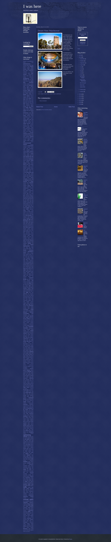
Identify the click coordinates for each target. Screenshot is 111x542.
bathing (28, 91)
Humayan (24, 251)
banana (28, 89)
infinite (24, 262)
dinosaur (32, 167)
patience (32, 358)
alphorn (27, 70)
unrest (31, 496)
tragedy (29, 487)
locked (29, 297)
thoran (30, 478)
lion (26, 295)
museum (25, 333)
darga (30, 157)
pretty (28, 384)
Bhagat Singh (25, 98)
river (30, 405)
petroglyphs (25, 367)
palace (27, 353)
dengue (29, 163)
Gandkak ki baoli (29, 218)
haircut (32, 232)
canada (29, 116)
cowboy (24, 151)
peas (27, 362)
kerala (24, 279)
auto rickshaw (28, 82)
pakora (24, 353)
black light (31, 101)
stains (30, 452)
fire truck (31, 199)
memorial (25, 314)
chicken (24, 129)
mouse (24, 329)
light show (31, 292)
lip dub (28, 295)
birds (24, 99)
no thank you (30, 343)
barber (32, 90)
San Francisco (29, 413)
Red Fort (27, 400)
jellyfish (28, 272)
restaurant (25, 404)
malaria (27, 304)
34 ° (83, 127)
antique (24, 75)
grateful (24, 230)
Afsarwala (24, 65)
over (32, 350)
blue (26, 102)
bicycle (30, 98)
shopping (31, 432)
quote (24, 392)
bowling (24, 106)
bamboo (24, 89)
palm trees (31, 353)
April (81, 72)
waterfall (24, 514)
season (29, 421)
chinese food (31, 131)
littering (32, 295)
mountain (25, 328)
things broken (25, 478)
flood (32, 206)
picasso (32, 370)
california (28, 115)
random (24, 397)
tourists (25, 484)
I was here (32, 6)
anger (32, 73)
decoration (31, 159)
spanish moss (26, 447)
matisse (27, 310)
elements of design (28, 181)
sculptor (28, 420)
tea (27, 472)
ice (27, 255)
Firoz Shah (29, 201)
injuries (27, 262)
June (81, 68)
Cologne (31, 140)
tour (32, 482)
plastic (24, 376)
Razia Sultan (31, 399)
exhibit (27, 190)
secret (29, 422)
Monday (28, 321)
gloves (29, 223)
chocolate (31, 132)
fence (28, 197)
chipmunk (24, 132)
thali (24, 477)
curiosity (24, 155)
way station (28, 515)
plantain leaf (28, 375)
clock (28, 137)
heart (32, 236)
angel (29, 73)
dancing (27, 157)
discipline (24, 168)
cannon (32, 118)
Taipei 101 (31, 468)
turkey (24, 492)
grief (30, 230)
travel (27, 488)
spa (29, 445)
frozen (24, 215)
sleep (24, 440)
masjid (32, 309)
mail (24, 304)
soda (27, 444)
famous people (29, 194)
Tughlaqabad (31, 491)
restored (24, 405)
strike (32, 458)
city (27, 135)
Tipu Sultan (29, 480)
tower (29, 484)
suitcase (32, 461)
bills (32, 98)
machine (32, 301)
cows (27, 151)
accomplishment (30, 61)
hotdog (30, 248)
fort (29, 211)
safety (24, 413)
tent (32, 474)
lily (28, 293)
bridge (27, 107)
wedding (24, 518)
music (28, 333)
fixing (24, 205)
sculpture (31, 420)
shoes (24, 432)
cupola (28, 153)
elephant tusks (26, 182)
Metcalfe (31, 316)
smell (27, 440)
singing (32, 437)
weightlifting (29, 518)
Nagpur (32, 334)
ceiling (24, 123)
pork (26, 380)
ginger (24, 223)
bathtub (30, 91)
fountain (31, 211)
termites (24, 476)
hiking (24, 240)
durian (24, 177)
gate (29, 219)
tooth (28, 482)
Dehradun (28, 160)
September (82, 62)
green (27, 230)
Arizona (25, 79)
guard (24, 231)
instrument (31, 263)
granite (29, 228)
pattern (24, 359)
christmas (25, 133)
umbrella (24, 493)
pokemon (27, 379)
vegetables (25, 502)
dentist (32, 163)
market (32, 308)
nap (29, 337)
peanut (24, 362)
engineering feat (30, 186)
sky (25, 439)
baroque (24, 91)
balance (28, 86)
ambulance (25, 71)
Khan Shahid (31, 279)
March (81, 75)
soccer (24, 444)
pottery (28, 382)
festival (28, 198)
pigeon (24, 372)
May (81, 70)
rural (26, 412)
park (24, 357)
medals (32, 310)
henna (28, 239)
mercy (32, 314)
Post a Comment (43, 100)
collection (24, 140)
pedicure (29, 362)
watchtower (58, 93)
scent (32, 417)
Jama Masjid (28, 271)
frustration (30, 215)
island (27, 268)
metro (27, 317)
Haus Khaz (30, 235)
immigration (28, 258)
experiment (31, 190)
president (24, 384)
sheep (28, 428)
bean (28, 94)
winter (32, 524)
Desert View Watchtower (49, 30)
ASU (29, 81)
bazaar (30, 93)
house (24, 250)
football (28, 210)
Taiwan (24, 469)
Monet (24, 322)
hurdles (30, 254)
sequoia (32, 424)
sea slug (26, 421)
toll (23, 481)
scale (30, 417)
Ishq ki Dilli (25, 267)
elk (28, 184)
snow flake (28, 443)
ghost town (28, 222)
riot (28, 405)
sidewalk (32, 433)
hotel (32, 248)
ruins (32, 409)
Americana (25, 73)
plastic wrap (28, 376)
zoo (26, 531)
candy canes (26, 118)
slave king (31, 439)
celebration (28, 123)
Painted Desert (26, 351)
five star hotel (31, 203)
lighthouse (25, 293)
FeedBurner (82, 43)
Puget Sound (26, 387)
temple (29, 474)
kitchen (30, 283)
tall (32, 469)
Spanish (32, 445)
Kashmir (31, 277)
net (30, 338)
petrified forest (30, 366)
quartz (27, 391)
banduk (32, 89)
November (82, 58)
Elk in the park (83, 82)
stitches (24, 456)
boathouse (27, 103)
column (32, 141)
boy (29, 106)
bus (32, 112)
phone (24, 370)
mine (32, 318)
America (32, 71)
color (24, 141)
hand (27, 234)
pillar (24, 374)
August (81, 64)
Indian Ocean (30, 259)
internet (24, 264)
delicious (31, 161)
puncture (31, 388)
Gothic (27, 227)
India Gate (25, 259)
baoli (29, 90)
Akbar (32, 67)
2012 (80, 96)
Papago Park (28, 355)
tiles (24, 480)
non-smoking (28, 345)
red (23, 400)
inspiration (28, 263)
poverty (32, 382)
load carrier (25, 297)
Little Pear (25, 296)
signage (25, 436)
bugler (27, 110)
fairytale (24, 193)
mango (27, 305)
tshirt (27, 491)
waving (24, 515)
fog (32, 207)
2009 (80, 102)
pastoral (28, 358)
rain (28, 395)
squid (32, 449)
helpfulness (25, 239)
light (27, 292)
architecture (26, 78)
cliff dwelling (25, 137)
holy (28, 244)
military (28, 318)
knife (30, 284)
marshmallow (25, 309)
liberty (24, 292)
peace (32, 359)
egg (32, 178)
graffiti (29, 227)
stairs (32, 452)
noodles (32, 345)
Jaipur (24, 269)
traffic (25, 487)
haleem (24, 234)
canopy (24, 119)
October (82, 60)
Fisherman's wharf (30, 202)
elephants (31, 182)
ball (30, 87)
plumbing (31, 378)
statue (27, 453)
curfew (32, 153)
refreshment (31, 400)
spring (24, 449)
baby (27, 85)
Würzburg (25, 528)
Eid (23, 180)
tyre (30, 492)
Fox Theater (85, 231)
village (32, 505)
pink (26, 374)
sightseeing (27, 435)
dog (32, 172)
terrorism (27, 476)
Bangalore (25, 90)
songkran (31, 444)
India (32, 258)
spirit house (31, 448)
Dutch (28, 177)
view (29, 505)
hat (32, 234)
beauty (28, 95)
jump (32, 273)
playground (25, 378)
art (28, 79)
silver (32, 436)
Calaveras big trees (85, 181)
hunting (27, 254)
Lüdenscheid (25, 300)
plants (32, 375)
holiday (24, 244)
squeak (30, 449)
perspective (25, 366)
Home (56, 106)
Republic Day (30, 401)
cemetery (31, 124)
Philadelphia (25, 368)
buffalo (24, 110)
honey (32, 246)
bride (24, 107)
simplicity (28, 437)
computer (31, 144)
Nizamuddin (25, 343)
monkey (31, 322)
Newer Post (39, 106)
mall (29, 304)
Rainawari (31, 395)
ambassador (31, 70)
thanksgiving (27, 477)
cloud (32, 137)
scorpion (31, 418)
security (32, 422)
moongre (24, 325)
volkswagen (25, 507)
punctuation (25, 388)
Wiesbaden (25, 522)
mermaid (24, 316)
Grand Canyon (53, 93)
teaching (31, 472)
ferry (26, 198)
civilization (27, 136)
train (32, 487)
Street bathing (85, 154)
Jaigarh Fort (30, 268)
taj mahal (29, 469)
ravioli (28, 399)
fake (27, 193)
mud (28, 330)
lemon (29, 291)
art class (31, 79)
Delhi (32, 160)
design (32, 164)
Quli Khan (31, 391)
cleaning (31, 136)
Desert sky (82, 85)
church (29, 133)
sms (27, 441)
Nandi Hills (25, 337)
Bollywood (31, 103)
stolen (27, 456)
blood (24, 102)
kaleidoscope (31, 275)
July (81, 66)
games (32, 216)
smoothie (25, 441)
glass (27, 223)
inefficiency (31, 260)
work (24, 527)
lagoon (27, 285)
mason (24, 310)
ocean (32, 347)
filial (32, 198)
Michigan (25, 318)
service (24, 425)
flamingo (28, 205)
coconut (24, 139)
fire (23, 199)
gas (27, 219)
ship (32, 430)
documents (29, 172)
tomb (26, 481)
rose (26, 408)
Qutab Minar (28, 392)
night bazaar (29, 341)
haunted (24, 235)
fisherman (24, 202)
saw (24, 417)
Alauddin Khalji (26, 69)
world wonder (30, 527)
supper (29, 465)
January (82, 91)
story (26, 457)
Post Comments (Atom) (47, 109)
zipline (24, 531)
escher (24, 189)
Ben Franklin (31, 97)
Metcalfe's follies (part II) (86, 167)
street (28, 457)
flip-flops (29, 206)
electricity (27, 180)
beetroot (32, 95)
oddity (24, 349)
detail (29, 165)
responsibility (31, 403)
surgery (32, 465)
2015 (80, 55)
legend (24, 291)
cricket (24, 152)
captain (30, 119)
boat (24, 103)
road (32, 405)
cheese (24, 128)
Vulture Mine (82, 86)
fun (32, 215)
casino (32, 120)
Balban (32, 86)
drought (30, 176)
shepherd (31, 428)
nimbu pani (30, 342)
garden (24, 219)
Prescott (31, 383)
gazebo (32, 219)
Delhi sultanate (26, 161)
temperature (25, 474)
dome (32, 173)
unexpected (25, 495)
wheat (28, 519)
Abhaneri (25, 61)
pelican (32, 362)
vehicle (28, 503)
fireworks (25, 201)
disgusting (28, 168)
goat (30, 224)
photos (28, 370)
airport (24, 67)
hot (27, 248)
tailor (27, 468)
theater (32, 477)
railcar (32, 393)
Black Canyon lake (26, 101)
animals (24, 74)
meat (29, 310)
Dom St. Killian (26, 173)
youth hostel (30, 528)
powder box (25, 383)
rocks (24, 407)
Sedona (24, 424)
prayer (29, 383)
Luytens (27, 301)
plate (32, 376)
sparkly (32, 447)
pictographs (25, 371)
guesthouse (28, 231)
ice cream (30, 255)
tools (26, 482)
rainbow (24, 396)
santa (29, 416)
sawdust (27, 417)
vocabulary (31, 506)
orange (30, 350)
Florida (24, 207)
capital (27, 119)
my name (28, 334)
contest (28, 147)
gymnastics (28, 232)
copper (24, 148)
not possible (31, 346)
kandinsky (25, 276)
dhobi (32, 165)
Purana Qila (25, 389)
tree (24, 489)
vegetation (25, 503)
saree (32, 416)
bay (32, 91)
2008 (80, 104)
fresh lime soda (28, 214)
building (31, 110)
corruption (28, 149)
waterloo (28, 514)
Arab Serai (31, 75)
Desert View (46, 93)
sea (24, 421)
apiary (27, 75)
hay (27, 236)
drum (32, 176)
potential (24, 382)
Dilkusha (24, 167)
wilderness (31, 522)
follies (24, 209)
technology (25, 473)
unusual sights (28, 499)
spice (28, 448)
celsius (32, 123)
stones (30, 456)
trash (24, 488)
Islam (24, 268)
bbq (32, 93)
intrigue (27, 264)
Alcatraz (31, 69)
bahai (24, 86)
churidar (32, 133)
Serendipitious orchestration (86, 114)
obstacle (29, 347)
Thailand (31, 476)
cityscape (29, 135)
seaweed (25, 422)
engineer (24, 186)
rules (24, 410)
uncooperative (31, 493)
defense (24, 160)
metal (28, 316)
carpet (29, 120)
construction (30, 145)
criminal (27, 152)
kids (32, 280)
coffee (29, 139)
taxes (32, 470)
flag (26, 205)
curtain (28, 155)
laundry (29, 288)
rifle (27, 405)
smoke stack (31, 440)
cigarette (24, 135)
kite (32, 283)
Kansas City (30, 276)
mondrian (31, 321)
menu (29, 314)
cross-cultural (31, 152)
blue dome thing (30, 102)
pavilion (27, 359)
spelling (24, 448)
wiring (24, 526)
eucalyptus (29, 189)
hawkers (24, 236)
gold (26, 226)
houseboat (31, 250)
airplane (31, 66)
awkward (24, 85)
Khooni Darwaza (26, 280)
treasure (31, 488)
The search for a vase (86, 195)
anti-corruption (31, 74)
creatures (31, 151)
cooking (32, 147)
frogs (32, 214)
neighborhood (25, 338)
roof (24, 408)
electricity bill (31, 180)
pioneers (29, 374)
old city (27, 349)
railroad (24, 395)
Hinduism (25, 243)
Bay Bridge (25, 93)
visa (24, 506)
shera (24, 430)
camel (32, 115)
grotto (32, 230)
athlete (32, 81)
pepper (24, 363)
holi (32, 243)
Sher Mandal (25, 429)
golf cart (28, 226)
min (30, 318)
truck (24, 491)
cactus (24, 115)
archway (32, 78)
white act (31, 520)
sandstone (25, 416)
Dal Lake (31, 156)
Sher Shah (31, 429)
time (25, 480)
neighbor (31, 337)
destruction (25, 165)
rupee (24, 412)
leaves (32, 289)
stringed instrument (28, 460)
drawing (24, 176)
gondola (32, 226)
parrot (24, 358)
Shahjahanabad (28, 426)
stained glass (25, 452)
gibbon (32, 222)
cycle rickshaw (26, 156)
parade (32, 355)
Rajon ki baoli (30, 396)
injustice (29, 262)
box (27, 106)
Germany (25, 220)
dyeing (32, 177)
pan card (25, 354)
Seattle (32, 421)
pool (24, 380)
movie (32, 329)
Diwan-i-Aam (31, 169)
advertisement (26, 63)
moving (24, 330)
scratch (24, 420)
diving (24, 169)
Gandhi (24, 218)
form (27, 211)
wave (32, 514)
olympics (27, 350)
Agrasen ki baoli (26, 66)
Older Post (72, 106)
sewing (28, 425)
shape (32, 426)
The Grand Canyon (82, 77)
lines (24, 295)
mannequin (31, 305)
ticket (32, 478)
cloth (30, 137)
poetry (24, 379)
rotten (30, 409)
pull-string (31, 387)
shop (27, 432)
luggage (29, 300)
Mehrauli (25, 312)
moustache (28, 329)
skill (23, 439)
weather (31, 515)
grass (32, 228)
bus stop (25, 114)
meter (24, 317)
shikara (27, 430)
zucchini (28, 531)
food (27, 209)
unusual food (28, 497)
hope (24, 247)
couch (32, 149)
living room (29, 296)
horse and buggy (29, 247)
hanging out (30, 234)
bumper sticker (28, 111)
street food (31, 457)
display (32, 168)
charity (32, 127)
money (28, 322)
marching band (26, 308)
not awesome (25, 346)
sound (28, 445)
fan (32, 194)
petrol (32, 367)
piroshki (24, 375)
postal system (29, 380)
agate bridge (29, 65)
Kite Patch (25, 284)
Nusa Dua (25, 347)
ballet (32, 87)
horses (24, 248)
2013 (80, 94)
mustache (31, 333)
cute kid (31, 155)
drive (27, 176)
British (30, 107)
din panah (28, 167)
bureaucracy (25, 112)
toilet (32, 480)
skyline (28, 439)
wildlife (24, 523)
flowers (27, 207)
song (29, 444)
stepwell (28, 455)
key (27, 279)
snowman (31, 443)
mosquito (31, 325)
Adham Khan (28, 62)
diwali (27, 169)
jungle (24, 275)
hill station (27, 240)
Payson (30, 359)
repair (24, 401)
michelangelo (31, 317)
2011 (80, 98)
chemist (32, 128)
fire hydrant (27, 199)
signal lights (29, 436)
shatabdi (24, 428)
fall (29, 193)
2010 (80, 100)
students (25, 461)
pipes (32, 374)
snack (30, 441)
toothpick (30, 482)
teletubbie (31, 473)
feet (26, 197)
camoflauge (25, 116)
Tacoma (24, 468)
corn (27, 148)
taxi (24, 472)
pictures (29, 371)
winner (28, 524)
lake (30, 285)
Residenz (24, 403)
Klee (28, 284)
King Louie (26, 283)
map (28, 306)
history (29, 243)
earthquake (25, 178)
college (28, 140)
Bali (28, 87)
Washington (30, 510)
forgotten (24, 211)
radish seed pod (26, 393)
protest (32, 386)
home (79, 48)
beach (24, 94)
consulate (24, 147)
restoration (31, 404)
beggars (24, 97)
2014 (80, 57)
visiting (27, 506)
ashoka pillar (25, 81)
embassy (31, 184)
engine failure (30, 185)
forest (32, 210)
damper (24, 157)
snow (24, 443)
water (29, 511)
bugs (29, 110)
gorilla (24, 227)
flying (31, 207)
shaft (30, 425)
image (24, 258)
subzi (29, 461)
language (25, 288)
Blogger (70, 539)
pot (32, 380)
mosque (28, 325)
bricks (32, 106)
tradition (32, 485)
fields (31, 198)
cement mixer (26, 124)
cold (32, 139)
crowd (24, 153)
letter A (32, 291)
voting (29, 507)
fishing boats (25, 203)
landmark (31, 287)
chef (26, 128)
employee (24, 185)
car (32, 119)
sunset (28, 463)
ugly (32, 492)
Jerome (32, 272)
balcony (24, 87)
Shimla (30, 430)
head (30, 236)
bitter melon (31, 99)
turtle (27, 492)
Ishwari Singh (30, 267)
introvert (30, 264)
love (32, 299)
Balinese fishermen (86, 140)
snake (32, 441)
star (23, 453)
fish (32, 201)
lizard (32, 296)
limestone (31, 293)
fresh (24, 214)
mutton (24, 334)
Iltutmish (31, 256)
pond (32, 379)
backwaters (31, 85)
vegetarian (31, 502)
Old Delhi (30, 349)
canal (32, 116)
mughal (31, 330)
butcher (28, 114)
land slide (28, 287)
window (28, 523)
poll (30, 379)
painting (31, 351)
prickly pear (31, 384)
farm (24, 195)
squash (27, 449)
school (24, 418)
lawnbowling (28, 289)
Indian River (25, 260)
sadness (31, 412)
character (28, 127)
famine (24, 194)
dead (32, 157)
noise (24, 345)
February (82, 89)
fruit (26, 215)
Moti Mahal (25, 326)
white (27, 520)
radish (32, 392)
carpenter (25, 120)
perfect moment (30, 363)
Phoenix (31, 368)
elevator (24, 184)
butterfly (32, 114)
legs (27, 291)
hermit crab (31, 239)
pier (32, 371)
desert (42, 93)
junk (27, 275)
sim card (25, 437)
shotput (24, 433)
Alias (24, 70)
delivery (24, 163)
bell (27, 97)
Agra (32, 65)
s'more (29, 412)
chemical (29, 128)
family (32, 193)
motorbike (30, 326)
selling (29, 424)
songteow (24, 445)
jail (32, 268)
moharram (25, 321)
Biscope (27, 99)
